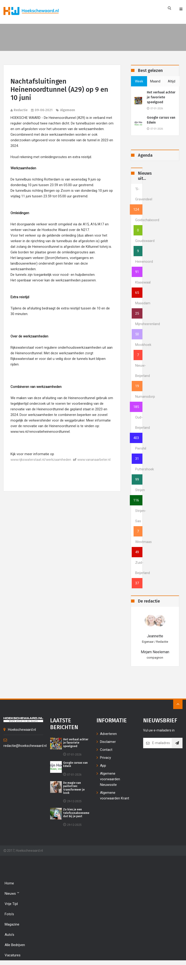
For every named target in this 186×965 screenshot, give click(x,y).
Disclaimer (108, 742)
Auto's (9, 935)
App (103, 765)
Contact (106, 750)
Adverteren (108, 734)
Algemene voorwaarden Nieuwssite (110, 779)
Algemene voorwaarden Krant (114, 795)
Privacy (105, 758)
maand (155, 81)
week (139, 81)
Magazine (12, 924)
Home (9, 883)
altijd (171, 81)
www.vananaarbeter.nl (93, 460)
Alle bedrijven (15, 945)
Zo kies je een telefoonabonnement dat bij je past (77, 813)
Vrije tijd (11, 904)
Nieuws (12, 893)
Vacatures (13, 955)
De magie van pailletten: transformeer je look (74, 788)
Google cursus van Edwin (161, 120)
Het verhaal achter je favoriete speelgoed (161, 97)
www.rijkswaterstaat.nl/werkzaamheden (40, 460)
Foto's (9, 914)
